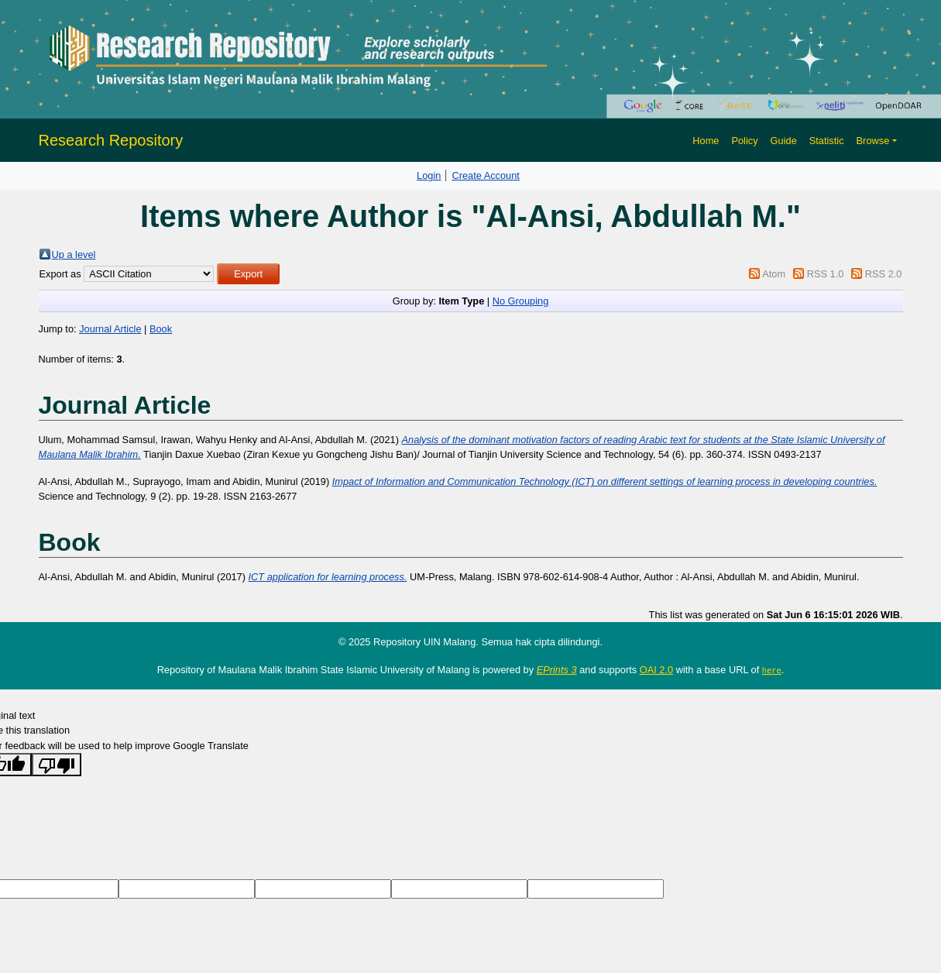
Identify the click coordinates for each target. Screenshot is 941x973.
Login (429, 175)
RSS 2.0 (883, 274)
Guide (784, 140)
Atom (773, 274)
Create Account (486, 175)
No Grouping (521, 301)
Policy (744, 140)
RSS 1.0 (825, 274)
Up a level (74, 254)
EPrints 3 (557, 670)
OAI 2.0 (656, 670)
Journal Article (110, 329)
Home (705, 140)
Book (160, 329)
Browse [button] (873, 140)
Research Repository (111, 140)
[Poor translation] (56, 763)
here (771, 670)
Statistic (826, 140)
